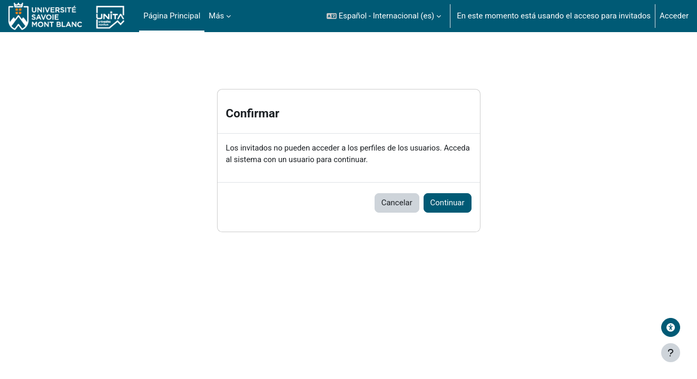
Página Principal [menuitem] (171, 16)
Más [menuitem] (216, 16)
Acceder (674, 16)
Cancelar (397, 203)
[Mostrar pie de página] (670, 352)
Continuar (447, 203)
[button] (384, 16)
